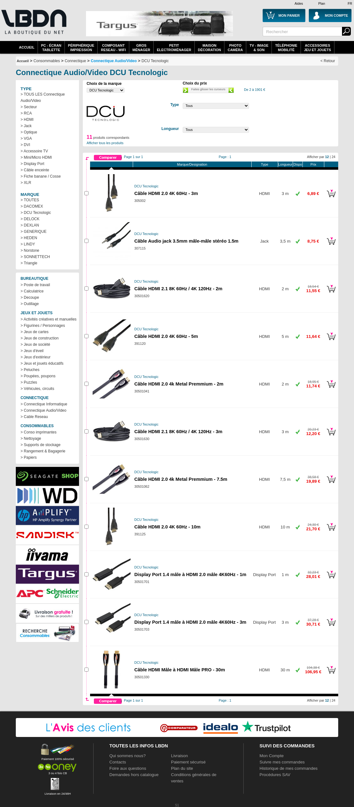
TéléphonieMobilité (286, 48)
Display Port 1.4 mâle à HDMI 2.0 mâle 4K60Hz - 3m (190, 622)
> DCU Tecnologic (36, 212)
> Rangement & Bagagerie (43, 451)
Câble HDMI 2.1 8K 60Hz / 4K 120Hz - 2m (178, 288)
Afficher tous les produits (105, 143)
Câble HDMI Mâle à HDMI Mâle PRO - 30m (179, 669)
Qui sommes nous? (127, 755)
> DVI (25, 145)
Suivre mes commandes (282, 762)
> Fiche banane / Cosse (41, 176)
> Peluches (30, 370)
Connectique (75, 61)
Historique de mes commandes (288, 768)
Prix (313, 164)
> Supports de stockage (40, 445)
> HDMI (27, 119)
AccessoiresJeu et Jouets (317, 48)
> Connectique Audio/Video (43, 410)
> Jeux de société (35, 344)
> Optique (29, 132)
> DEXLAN (30, 225)
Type (264, 164)
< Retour (327, 61)
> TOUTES (30, 200)
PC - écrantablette (51, 48)
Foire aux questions (127, 768)
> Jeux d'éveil (32, 351)
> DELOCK (30, 219)
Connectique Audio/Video (114, 61)
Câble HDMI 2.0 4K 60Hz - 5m (166, 336)
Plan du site (182, 768)
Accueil (26, 47)
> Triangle (29, 263)
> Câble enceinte (35, 170)
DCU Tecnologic (155, 61)
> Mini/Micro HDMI (36, 157)
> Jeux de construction (39, 338)
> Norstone (30, 250)
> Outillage (30, 304)
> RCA (26, 113)
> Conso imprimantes (39, 432)
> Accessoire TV (34, 151)
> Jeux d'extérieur (36, 357)
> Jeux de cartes (34, 332)
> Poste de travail (35, 285)
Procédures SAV (274, 774)
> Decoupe (30, 297)
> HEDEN (29, 238)
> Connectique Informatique (44, 404)
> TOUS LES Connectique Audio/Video (43, 97)
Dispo (297, 164)
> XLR (26, 182)
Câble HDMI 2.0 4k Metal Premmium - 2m (178, 383)
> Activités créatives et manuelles (48, 319)
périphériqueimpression (81, 48)
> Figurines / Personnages (43, 325)
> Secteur (29, 107)
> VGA (26, 138)
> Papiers (29, 457)
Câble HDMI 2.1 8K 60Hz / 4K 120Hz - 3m (178, 431)
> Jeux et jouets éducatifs (42, 363)
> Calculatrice (32, 291)
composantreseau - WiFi (113, 48)
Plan (321, 3)
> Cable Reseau (34, 417)
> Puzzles (29, 382)
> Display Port (32, 164)
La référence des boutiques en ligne (33, 25)
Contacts (117, 762)
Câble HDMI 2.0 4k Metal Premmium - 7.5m (180, 479)
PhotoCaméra (235, 48)
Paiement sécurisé (188, 762)
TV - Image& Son (258, 48)
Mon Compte (271, 755)
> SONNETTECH (35, 257)
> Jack (26, 126)
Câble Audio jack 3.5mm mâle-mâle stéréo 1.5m (186, 241)
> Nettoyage (31, 438)
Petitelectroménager (174, 48)
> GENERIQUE (33, 231)
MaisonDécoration (209, 48)
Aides (299, 3)
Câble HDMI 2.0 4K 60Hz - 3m (166, 193)
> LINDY (28, 244)
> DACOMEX (32, 206)
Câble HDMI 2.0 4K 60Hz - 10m (167, 526)
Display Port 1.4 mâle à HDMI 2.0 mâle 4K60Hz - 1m (190, 574)
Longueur (285, 164)
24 (333, 157)
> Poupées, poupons (38, 376)
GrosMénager (141, 48)
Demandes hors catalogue (134, 774)
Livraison (179, 755)
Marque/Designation (192, 164)
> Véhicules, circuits (37, 388)
